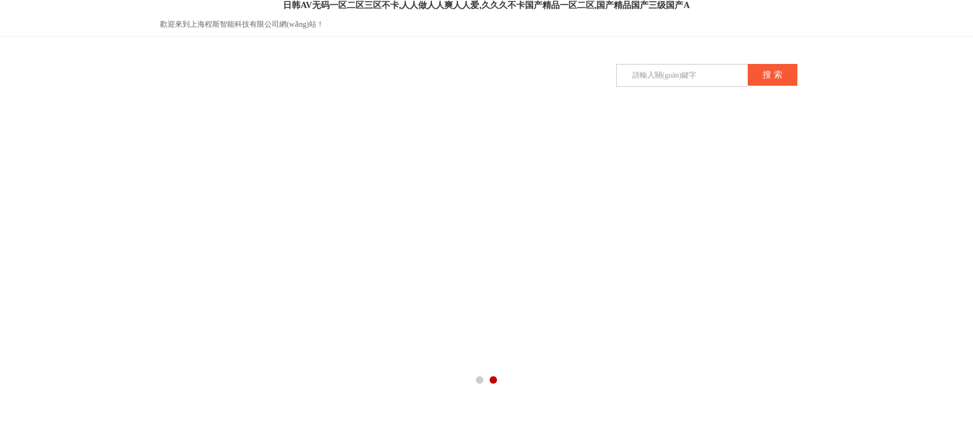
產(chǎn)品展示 (329, 132)
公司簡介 (267, 132)
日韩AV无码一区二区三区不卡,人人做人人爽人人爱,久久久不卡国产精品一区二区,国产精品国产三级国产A (486, 5)
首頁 (205, 132)
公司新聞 (391, 132)
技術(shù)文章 (453, 132)
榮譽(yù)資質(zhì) (515, 137)
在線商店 (764, 132)
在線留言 (577, 132)
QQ (775, 25)
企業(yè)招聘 (640, 132)
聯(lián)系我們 (702, 132)
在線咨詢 (799, 25)
